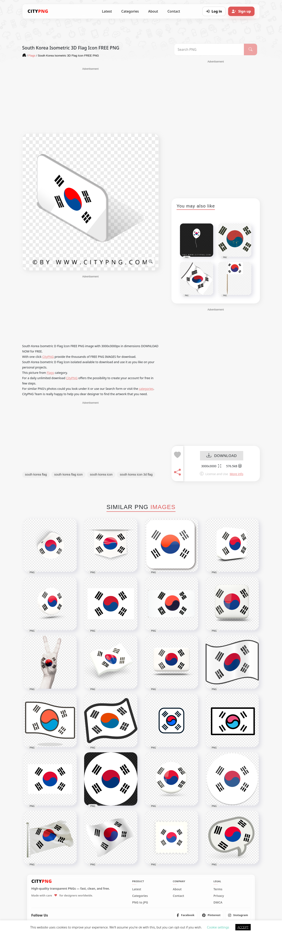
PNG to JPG (140, 902)
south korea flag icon (68, 474)
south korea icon (101, 474)
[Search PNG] (209, 49)
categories (146, 389)
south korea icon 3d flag (136, 474)
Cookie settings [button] (218, 927)
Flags (50, 373)
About (153, 11)
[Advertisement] (90, 101)
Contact (173, 11)
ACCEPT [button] (243, 927)
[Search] (250, 49)
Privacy (218, 896)
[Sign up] (241, 11)
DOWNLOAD (221, 456)
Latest (107, 11)
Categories (130, 11)
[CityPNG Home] (37, 11)
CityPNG (48, 357)
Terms (217, 889)
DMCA (217, 902)
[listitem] (185, 915)
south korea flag (36, 474)
